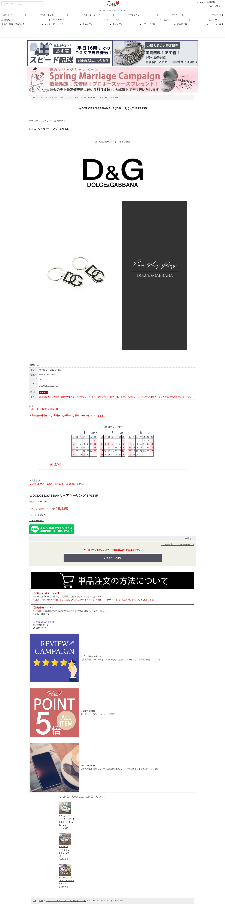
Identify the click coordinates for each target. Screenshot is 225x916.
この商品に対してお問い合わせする (177, 544)
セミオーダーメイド (90, 15)
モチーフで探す (215, 24)
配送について (40, 628)
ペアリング (6, 15)
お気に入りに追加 (112, 558)
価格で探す (86, 24)
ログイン (201, 2)
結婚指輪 (5, 20)
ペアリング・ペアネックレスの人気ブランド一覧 (58, 98)
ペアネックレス (46, 15)
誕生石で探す (181, 24)
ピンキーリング (216, 20)
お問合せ (218, 6)
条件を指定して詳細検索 (13, 24)
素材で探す (116, 24)
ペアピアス (165, 20)
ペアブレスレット (135, 15)
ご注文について (41, 625)
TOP (211, 6)
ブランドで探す (148, 24)
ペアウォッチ (177, 15)
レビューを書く (36, 520)
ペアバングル (217, 15)
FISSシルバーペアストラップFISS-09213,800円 (66, 880)
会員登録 (211, 2)
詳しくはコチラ (42, 614)
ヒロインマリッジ (57, 20)
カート (220, 2)
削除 (41, 901)
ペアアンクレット (112, 20)
